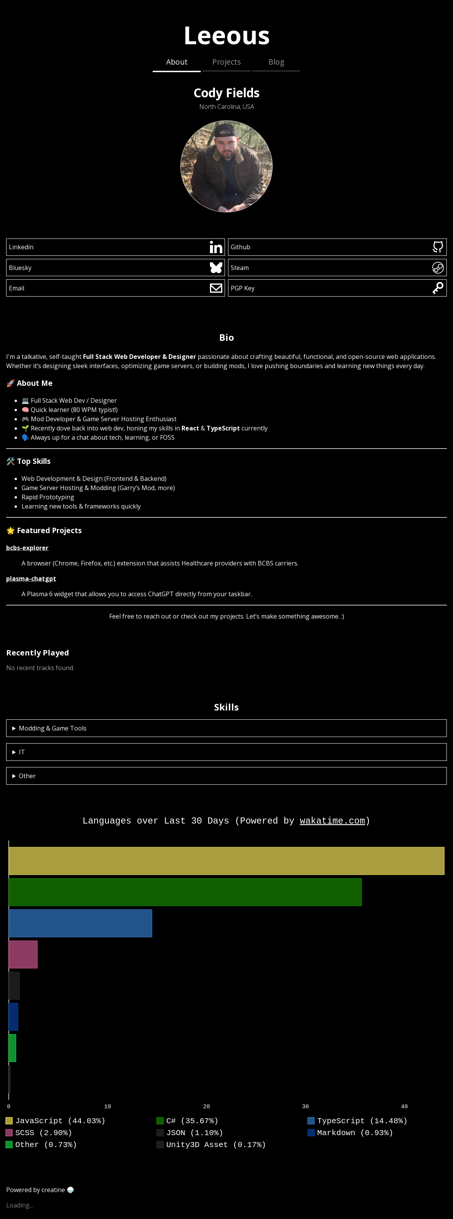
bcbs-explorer (27, 548)
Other (27, 776)
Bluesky (116, 268)
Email (116, 288)
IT (22, 752)
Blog (276, 62)
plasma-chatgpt (31, 578)
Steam (338, 268)
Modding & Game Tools (53, 728)
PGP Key (338, 288)
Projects (226, 62)
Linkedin (116, 247)
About (177, 62)
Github (338, 247)
